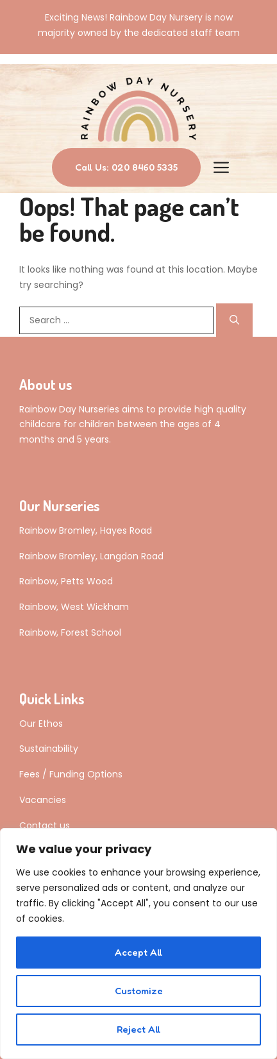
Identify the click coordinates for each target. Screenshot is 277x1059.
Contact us (44, 825)
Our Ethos (41, 723)
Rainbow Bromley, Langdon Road (91, 556)
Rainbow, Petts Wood (66, 581)
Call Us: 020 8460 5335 (126, 167)
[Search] (234, 320)
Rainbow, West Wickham (74, 606)
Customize (139, 991)
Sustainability (48, 748)
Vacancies (42, 799)
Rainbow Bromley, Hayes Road (85, 530)
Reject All (138, 1029)
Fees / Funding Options (70, 774)
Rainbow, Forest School (70, 632)
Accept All (138, 952)
